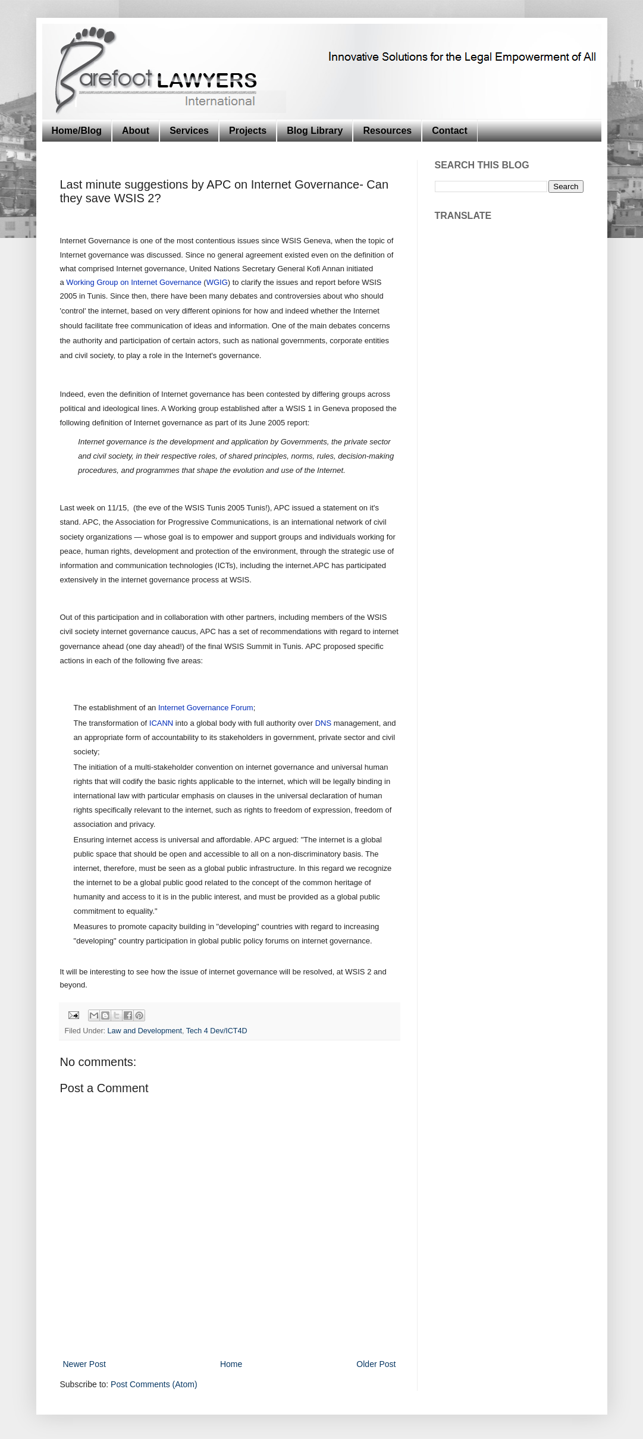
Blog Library (315, 131)
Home (231, 1364)
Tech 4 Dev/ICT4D (216, 1031)
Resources (387, 131)
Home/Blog (77, 131)
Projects (247, 131)
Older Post (376, 1364)
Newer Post (84, 1364)
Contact (450, 131)
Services (189, 131)
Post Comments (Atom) (154, 1384)
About (135, 131)
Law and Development (145, 1031)
